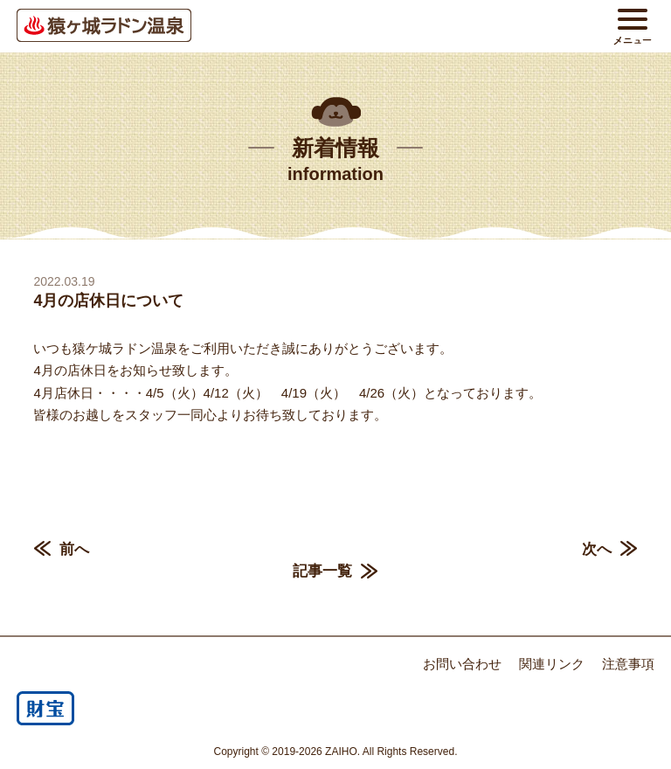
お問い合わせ (462, 663)
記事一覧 (322, 571)
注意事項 (628, 663)
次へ (597, 549)
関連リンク (552, 663)
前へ (74, 549)
